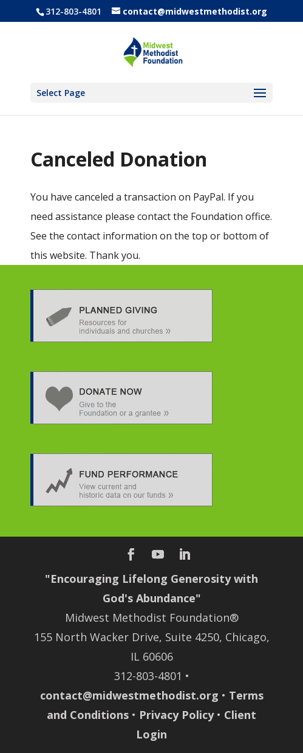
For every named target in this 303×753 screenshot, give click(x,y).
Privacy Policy (176, 714)
